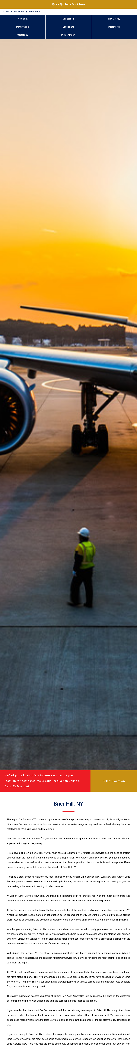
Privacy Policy (68, 35)
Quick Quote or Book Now (68, 4)
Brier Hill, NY (35, 11)
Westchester (114, 27)
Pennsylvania (22, 27)
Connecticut (68, 19)
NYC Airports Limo (15, 11)
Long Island (68, 27)
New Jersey (114, 19)
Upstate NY (22, 35)
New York (23, 19)
